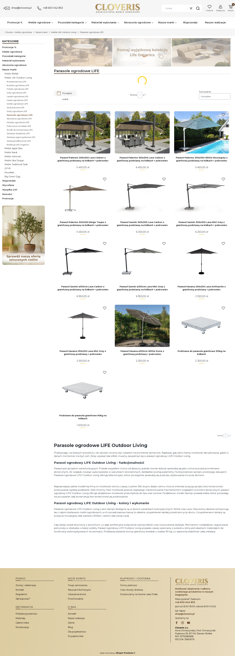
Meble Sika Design (14, 160)
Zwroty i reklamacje (26, 585)
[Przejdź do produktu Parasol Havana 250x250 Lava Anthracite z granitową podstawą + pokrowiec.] (201, 261)
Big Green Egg (12, 176)
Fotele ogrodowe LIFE (17, 89)
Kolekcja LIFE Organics (18, 144)
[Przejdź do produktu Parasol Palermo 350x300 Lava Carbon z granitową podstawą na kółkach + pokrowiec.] (142, 132)
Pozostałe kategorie (14, 56)
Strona (133, 95)
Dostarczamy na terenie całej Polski (139, 594)
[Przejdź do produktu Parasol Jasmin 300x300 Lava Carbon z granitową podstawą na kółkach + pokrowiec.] (142, 197)
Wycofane (8, 185)
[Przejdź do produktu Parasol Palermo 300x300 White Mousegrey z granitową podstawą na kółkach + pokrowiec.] (201, 132)
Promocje (8, 198)
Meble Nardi (10, 152)
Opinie (71, 622)
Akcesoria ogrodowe (14, 65)
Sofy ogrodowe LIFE (16, 92)
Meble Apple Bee (13, 148)
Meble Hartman (12, 156)
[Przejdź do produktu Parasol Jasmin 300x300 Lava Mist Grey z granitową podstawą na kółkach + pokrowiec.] (201, 197)
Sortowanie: (205, 91)
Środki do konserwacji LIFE (20, 130)
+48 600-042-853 (185, 602)
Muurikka (9, 172)
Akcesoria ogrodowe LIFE (19, 118)
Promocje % (9, 47)
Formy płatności (128, 585)
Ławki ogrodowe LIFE (17, 100)
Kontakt (20, 589)
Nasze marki (42, 32)
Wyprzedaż (9, 180)
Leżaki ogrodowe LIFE (17, 96)
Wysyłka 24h (9, 189)
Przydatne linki (75, 636)
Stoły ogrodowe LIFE (17, 111)
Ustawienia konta (77, 594)
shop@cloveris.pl (21, 7)
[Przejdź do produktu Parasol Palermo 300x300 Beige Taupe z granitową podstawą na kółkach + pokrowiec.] (82, 197)
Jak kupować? (23, 598)
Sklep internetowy (116, 653)
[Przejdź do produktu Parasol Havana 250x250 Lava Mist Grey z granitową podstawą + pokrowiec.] (82, 326)
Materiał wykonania (13, 60)
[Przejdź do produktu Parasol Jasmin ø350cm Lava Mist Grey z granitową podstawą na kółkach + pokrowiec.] (142, 261)
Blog (70, 627)
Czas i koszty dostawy (131, 589)
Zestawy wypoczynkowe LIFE (21, 137)
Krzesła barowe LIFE (16, 81)
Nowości (7, 194)
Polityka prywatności (26, 613)
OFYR (7, 168)
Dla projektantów (77, 631)
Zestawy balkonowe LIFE (19, 141)
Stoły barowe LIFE (15, 107)
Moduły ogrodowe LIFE (18, 122)
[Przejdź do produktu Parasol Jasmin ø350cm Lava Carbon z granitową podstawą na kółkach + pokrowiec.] (82, 261)
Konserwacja (22, 627)
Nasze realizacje (76, 618)
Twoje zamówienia (77, 585)
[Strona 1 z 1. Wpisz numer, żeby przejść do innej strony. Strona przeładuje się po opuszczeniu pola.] (139, 95)
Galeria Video (22, 622)
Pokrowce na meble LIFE (19, 126)
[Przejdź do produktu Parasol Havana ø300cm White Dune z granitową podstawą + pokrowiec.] (142, 326)
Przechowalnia (75, 598)
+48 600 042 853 (53, 7)
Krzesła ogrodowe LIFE (18, 85)
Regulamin (21, 594)
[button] (197, 8)
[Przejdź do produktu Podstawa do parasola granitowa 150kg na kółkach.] (201, 326)
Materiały (20, 618)
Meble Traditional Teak (16, 164)
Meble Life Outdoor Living (63, 32)
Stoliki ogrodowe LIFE (17, 104)
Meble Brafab (11, 73)
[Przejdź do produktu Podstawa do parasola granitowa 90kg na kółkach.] (82, 390)
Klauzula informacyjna (79, 589)
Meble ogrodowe (12, 51)
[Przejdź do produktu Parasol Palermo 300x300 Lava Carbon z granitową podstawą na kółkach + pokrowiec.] (82, 132)
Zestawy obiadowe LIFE (18, 133)
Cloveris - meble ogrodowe (18, 32)
